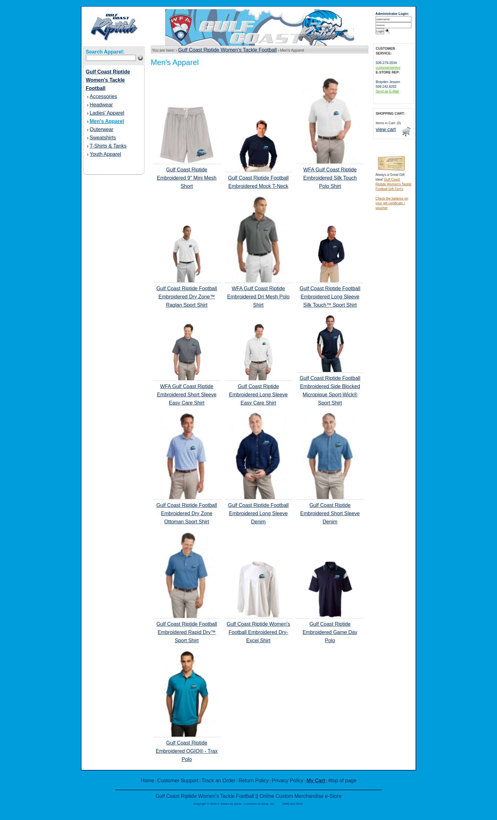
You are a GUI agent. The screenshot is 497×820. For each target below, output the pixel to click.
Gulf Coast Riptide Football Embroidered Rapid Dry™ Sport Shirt (186, 632)
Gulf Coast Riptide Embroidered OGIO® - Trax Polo (187, 751)
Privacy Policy (288, 780)
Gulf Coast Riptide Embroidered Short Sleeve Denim (330, 513)
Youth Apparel (105, 154)
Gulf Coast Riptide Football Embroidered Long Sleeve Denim (258, 513)
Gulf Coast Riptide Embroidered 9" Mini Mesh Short (186, 178)
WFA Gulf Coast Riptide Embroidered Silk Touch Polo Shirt (330, 178)
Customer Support (177, 780)
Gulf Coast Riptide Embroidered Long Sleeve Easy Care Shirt (258, 395)
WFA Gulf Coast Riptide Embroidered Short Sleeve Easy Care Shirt (186, 395)
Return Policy (254, 780)
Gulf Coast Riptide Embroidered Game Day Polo (330, 632)
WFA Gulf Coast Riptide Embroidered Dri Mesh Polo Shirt (258, 297)
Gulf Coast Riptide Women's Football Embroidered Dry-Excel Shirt (258, 632)
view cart (386, 129)
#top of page (342, 780)
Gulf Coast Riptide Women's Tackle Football (227, 50)
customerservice (388, 67)
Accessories (103, 96)
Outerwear (101, 129)
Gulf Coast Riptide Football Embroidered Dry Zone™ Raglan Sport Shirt (186, 297)
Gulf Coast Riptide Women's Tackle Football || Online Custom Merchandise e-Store (248, 796)
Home (147, 780)
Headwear (101, 104)
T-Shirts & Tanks (108, 146)
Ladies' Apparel (107, 113)
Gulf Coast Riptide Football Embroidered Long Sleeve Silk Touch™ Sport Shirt (330, 297)
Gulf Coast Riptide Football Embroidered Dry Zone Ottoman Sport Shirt (186, 513)
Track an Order (219, 780)
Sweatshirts (103, 137)
